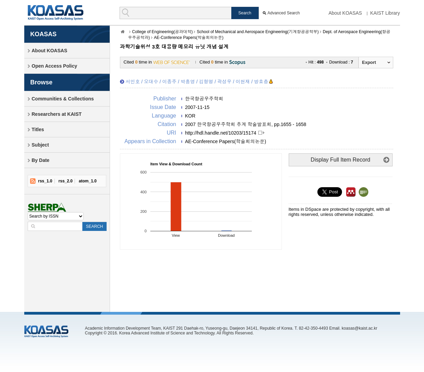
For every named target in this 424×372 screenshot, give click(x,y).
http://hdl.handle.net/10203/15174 (221, 133)
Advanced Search (284, 13)
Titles (38, 129)
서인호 (133, 81)
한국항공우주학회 (204, 98)
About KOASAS (345, 13)
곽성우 (224, 81)
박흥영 (188, 81)
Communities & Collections (63, 98)
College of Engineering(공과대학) (162, 31)
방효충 (261, 81)
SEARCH (94, 226)
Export (369, 62)
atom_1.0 (88, 181)
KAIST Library (385, 13)
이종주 (169, 81)
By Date (41, 160)
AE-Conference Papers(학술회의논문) (188, 37)
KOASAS (55, 12)
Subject (40, 145)
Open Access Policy (54, 66)
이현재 (243, 81)
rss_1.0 (45, 181)
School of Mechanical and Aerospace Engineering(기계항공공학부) (258, 31)
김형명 (206, 81)
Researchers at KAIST (57, 114)
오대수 (151, 81)
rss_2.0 (65, 181)
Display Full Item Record (340, 160)
